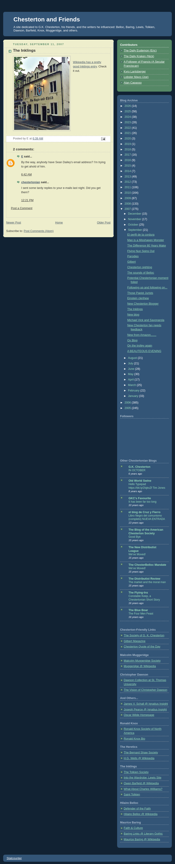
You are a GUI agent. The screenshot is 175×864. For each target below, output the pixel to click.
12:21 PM (27, 200)
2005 (128, 408)
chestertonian (30, 182)
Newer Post (13, 222)
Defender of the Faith (137, 808)
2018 (128, 149)
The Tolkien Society (136, 772)
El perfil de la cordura (140, 234)
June (131, 368)
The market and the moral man (147, 582)
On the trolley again (139, 345)
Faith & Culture (133, 828)
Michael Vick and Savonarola (145, 320)
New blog (133, 314)
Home (59, 222)
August (133, 358)
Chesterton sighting (139, 267)
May (131, 374)
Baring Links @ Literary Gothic (143, 833)
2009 (128, 198)
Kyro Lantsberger (135, 71)
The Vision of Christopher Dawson (145, 690)
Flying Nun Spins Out (140, 251)
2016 (128, 160)
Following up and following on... (147, 287)
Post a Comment (21, 208)
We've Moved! (137, 554)
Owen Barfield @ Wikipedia (141, 783)
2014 (128, 171)
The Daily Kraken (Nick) (139, 56)
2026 (128, 106)
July (131, 363)
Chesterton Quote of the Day (142, 646)
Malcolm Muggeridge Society (142, 660)
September (135, 229)
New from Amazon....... (142, 335)
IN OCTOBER (137, 470)
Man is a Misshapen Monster (145, 240)
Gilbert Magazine (134, 641)
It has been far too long (142, 501)
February (134, 390)
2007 (128, 209)
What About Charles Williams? (143, 789)
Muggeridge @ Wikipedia (140, 666)
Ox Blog (132, 340)
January (133, 396)
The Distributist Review (144, 578)
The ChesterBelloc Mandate (147, 564)
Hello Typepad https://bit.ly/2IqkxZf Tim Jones (147, 486)
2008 (128, 203)
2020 (128, 138)
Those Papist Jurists (140, 293)
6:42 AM (26, 174)
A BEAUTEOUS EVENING (144, 351)
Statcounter (14, 858)
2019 (128, 144)
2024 (128, 116)
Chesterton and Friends (46, 19)
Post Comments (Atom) (39, 231)
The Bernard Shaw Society (141, 752)
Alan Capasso (133, 82)
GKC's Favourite (140, 498)
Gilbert (131, 261)
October (133, 224)
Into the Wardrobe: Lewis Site (142, 777)
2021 (128, 133)
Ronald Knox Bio (134, 738)
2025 (128, 111)
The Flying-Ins (138, 592)
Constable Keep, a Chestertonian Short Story (144, 597)
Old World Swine (140, 480)
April (131, 379)
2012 (128, 181)
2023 (128, 122)
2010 (128, 192)
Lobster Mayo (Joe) (136, 77)
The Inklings (135, 309)
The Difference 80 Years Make (146, 245)
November (135, 219)
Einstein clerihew (138, 298)
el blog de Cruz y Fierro (144, 512)
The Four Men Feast (141, 613)
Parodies (133, 256)
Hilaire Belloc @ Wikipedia (140, 814)
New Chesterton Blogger (143, 303)
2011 (128, 187)
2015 (128, 165)
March (132, 385)
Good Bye (135, 536)
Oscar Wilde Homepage (139, 715)
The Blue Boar (138, 610)
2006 (128, 402)
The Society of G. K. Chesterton (144, 635)
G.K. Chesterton (139, 466)
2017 (128, 154)
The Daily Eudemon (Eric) (140, 50)
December (135, 213)
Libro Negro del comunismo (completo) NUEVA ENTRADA (147, 517)
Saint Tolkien (132, 794)
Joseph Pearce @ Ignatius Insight (145, 709)
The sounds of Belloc (140, 272)
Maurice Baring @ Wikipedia (142, 839)
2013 (128, 176)
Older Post (104, 222)
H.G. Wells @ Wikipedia (139, 758)
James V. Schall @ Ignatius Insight (146, 703)
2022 (128, 127)
